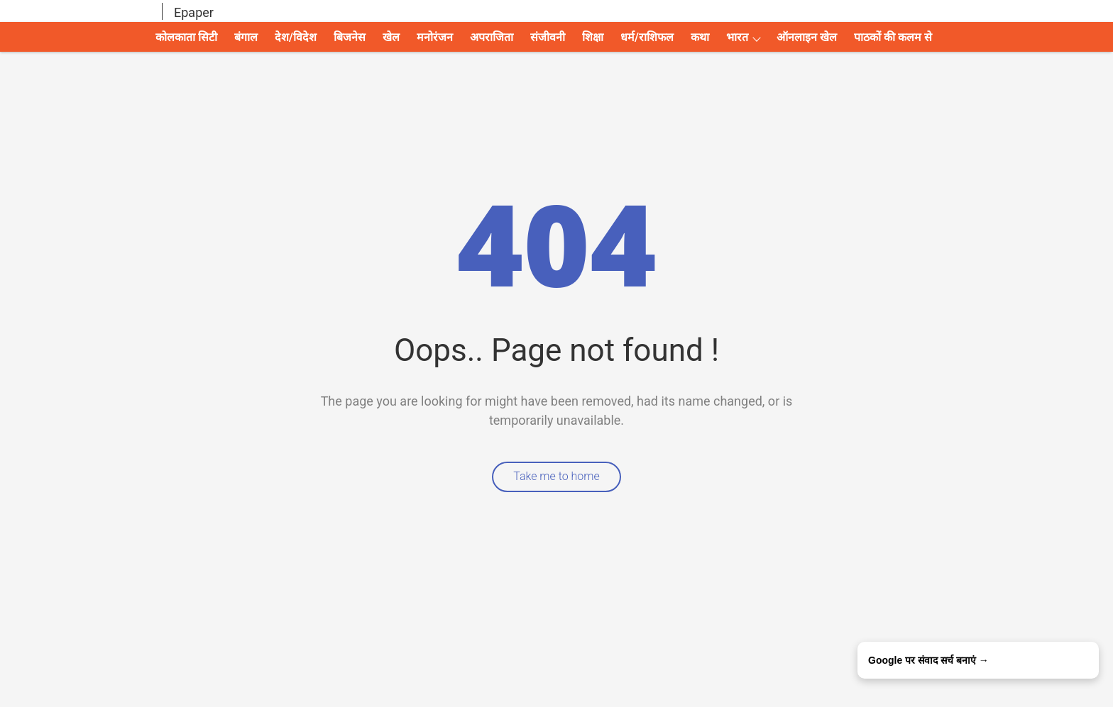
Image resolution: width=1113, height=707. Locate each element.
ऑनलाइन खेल (807, 37)
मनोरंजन (435, 37)
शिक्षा (592, 37)
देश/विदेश (296, 37)
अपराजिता (491, 37)
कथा (700, 37)
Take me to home (556, 476)
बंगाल (246, 37)
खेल (391, 37)
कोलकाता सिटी (186, 37)
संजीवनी (547, 37)
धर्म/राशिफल (647, 37)
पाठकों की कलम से (893, 37)
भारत (737, 37)
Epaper (194, 12)
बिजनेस (350, 37)
